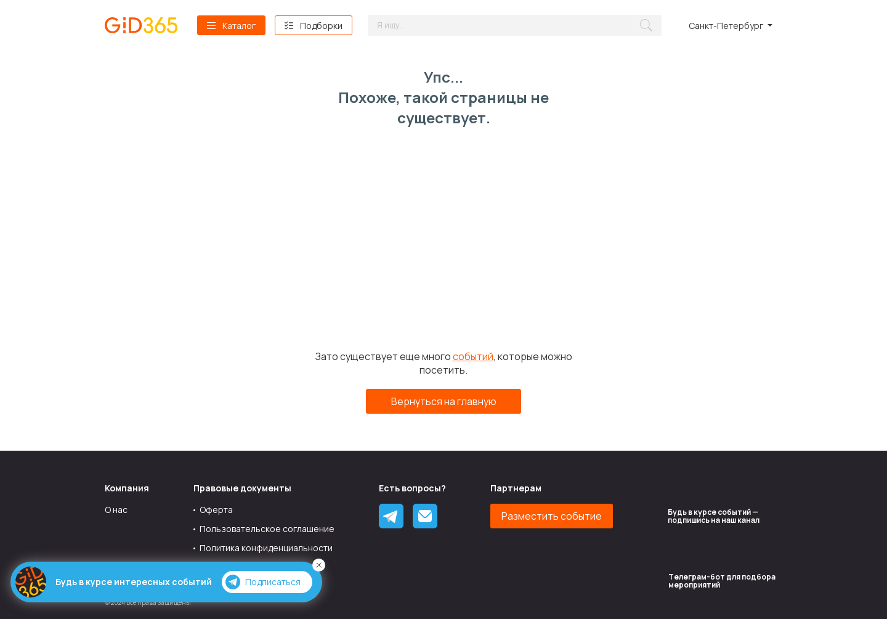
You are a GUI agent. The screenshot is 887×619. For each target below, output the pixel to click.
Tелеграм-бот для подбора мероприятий (722, 581)
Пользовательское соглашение (267, 529)
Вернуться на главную (443, 401)
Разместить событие (551, 516)
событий (473, 356)
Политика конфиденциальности (266, 548)
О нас (116, 509)
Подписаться (263, 582)
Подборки (321, 25)
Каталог (239, 25)
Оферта (216, 509)
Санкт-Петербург (726, 25)
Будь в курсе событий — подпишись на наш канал (713, 516)
